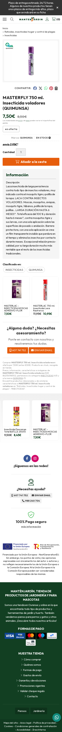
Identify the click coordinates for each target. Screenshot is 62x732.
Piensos (22, 711)
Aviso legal (25, 722)
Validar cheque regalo (32, 691)
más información (31, 526)
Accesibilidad (23, 729)
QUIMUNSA (18, 378)
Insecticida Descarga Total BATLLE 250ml (15, 430)
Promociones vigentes (32, 685)
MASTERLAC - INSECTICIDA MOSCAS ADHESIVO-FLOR (16, 308)
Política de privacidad (44, 722)
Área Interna (39, 729)
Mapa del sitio (11, 722)
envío (20, 120)
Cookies (8, 726)
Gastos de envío (32, 675)
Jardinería (38, 711)
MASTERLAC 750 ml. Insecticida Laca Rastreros (44, 308)
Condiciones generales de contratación (36, 726)
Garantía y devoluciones (32, 680)
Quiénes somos (32, 664)
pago (28, 120)
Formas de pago (32, 670)
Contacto (32, 696)
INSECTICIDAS (47, 375)
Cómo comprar (32, 659)
